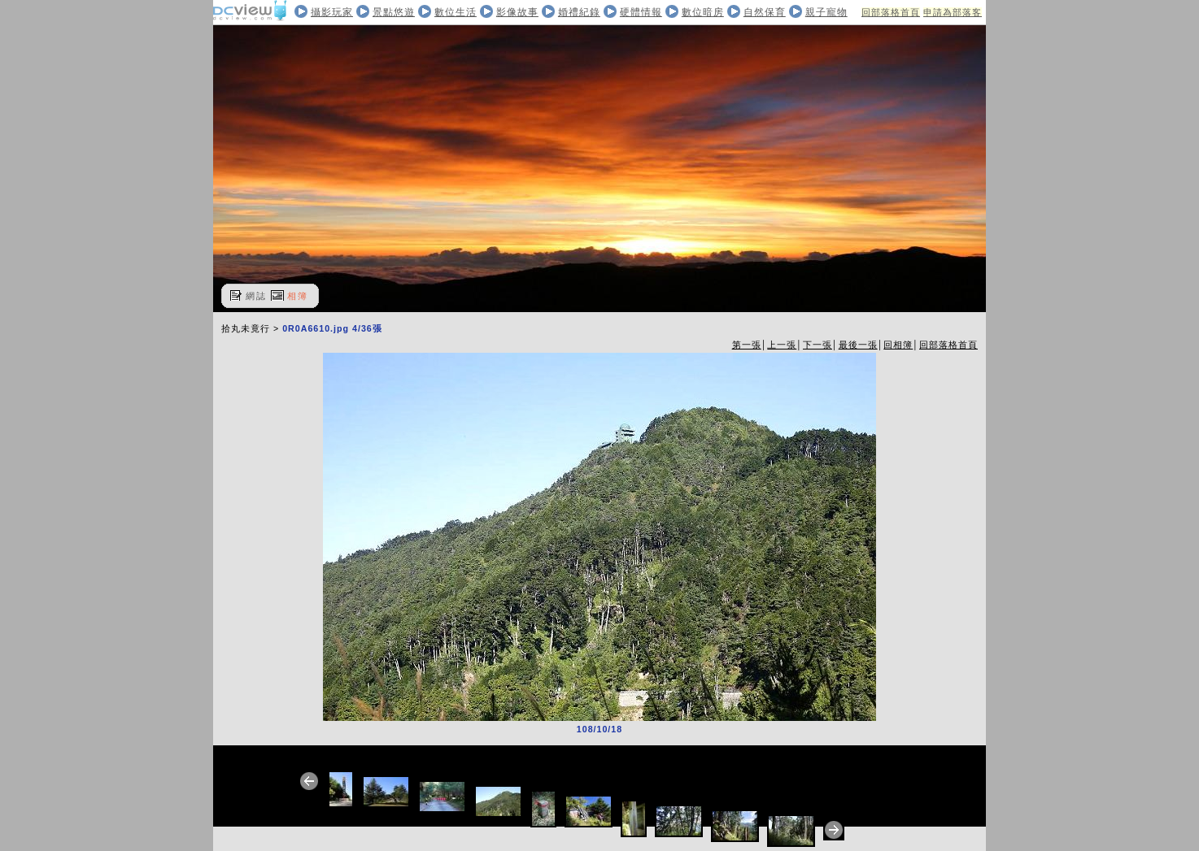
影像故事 (517, 12)
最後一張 (858, 345)
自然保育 (764, 12)
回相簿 (898, 345)
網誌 (256, 296)
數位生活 (455, 12)
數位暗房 (703, 12)
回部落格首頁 (890, 12)
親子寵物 (826, 12)
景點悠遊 (394, 12)
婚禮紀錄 (579, 12)
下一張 (817, 345)
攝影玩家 (332, 12)
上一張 (781, 345)
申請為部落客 (952, 12)
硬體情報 (641, 12)
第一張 (746, 345)
